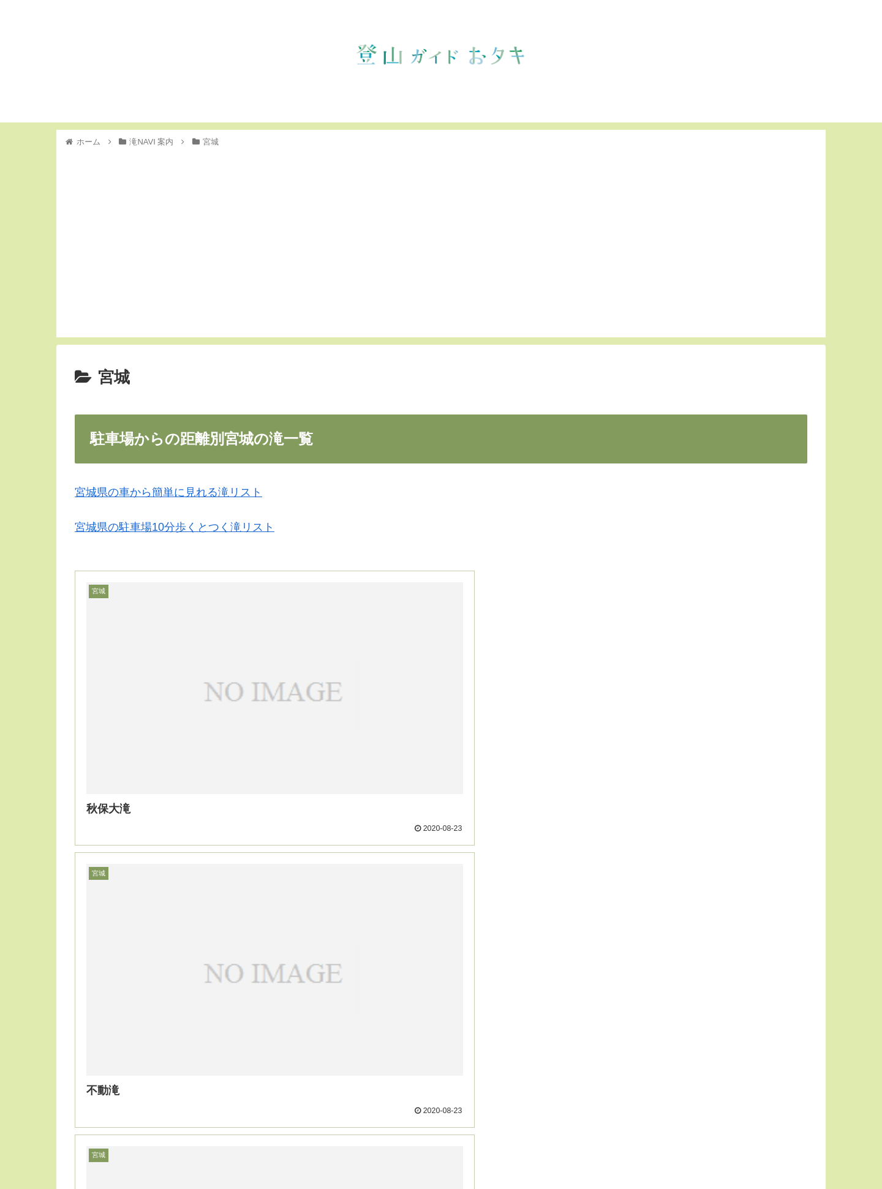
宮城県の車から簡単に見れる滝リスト (168, 492)
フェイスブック (784, 1150)
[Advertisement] (441, 240)
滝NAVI (654, 1150)
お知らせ (610, 1150)
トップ (567, 1150)
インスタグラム (711, 1150)
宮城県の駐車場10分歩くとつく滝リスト (174, 527)
